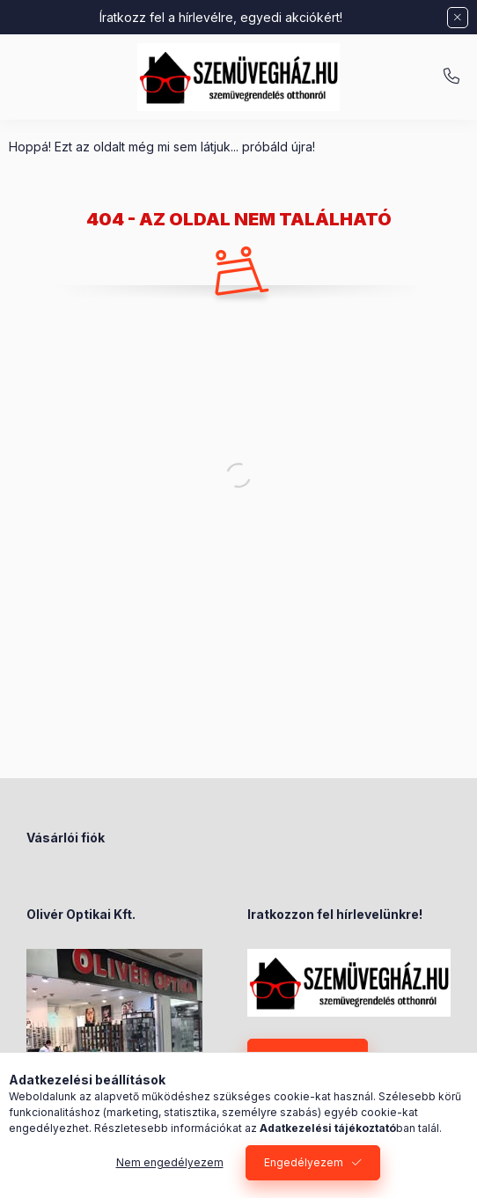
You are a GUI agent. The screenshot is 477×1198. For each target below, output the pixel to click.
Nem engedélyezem (170, 1162)
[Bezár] (457, 17)
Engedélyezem (303, 1162)
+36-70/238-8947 (451, 76)
